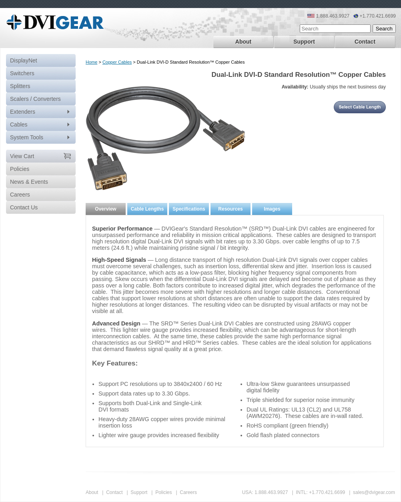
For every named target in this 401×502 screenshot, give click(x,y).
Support (304, 41)
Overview (105, 209)
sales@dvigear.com (374, 492)
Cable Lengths (147, 209)
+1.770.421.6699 (327, 492)
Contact (365, 41)
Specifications (188, 209)
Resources (230, 209)
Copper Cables (117, 62)
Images (272, 209)
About (243, 41)
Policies (163, 492)
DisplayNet (23, 60)
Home (91, 62)
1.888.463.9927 (271, 492)
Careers (188, 492)
